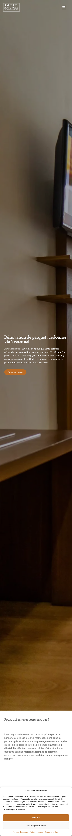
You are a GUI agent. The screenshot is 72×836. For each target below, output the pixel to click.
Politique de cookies (20, 832)
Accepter (36, 817)
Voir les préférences (36, 825)
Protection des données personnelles (43, 832)
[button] (64, 7)
